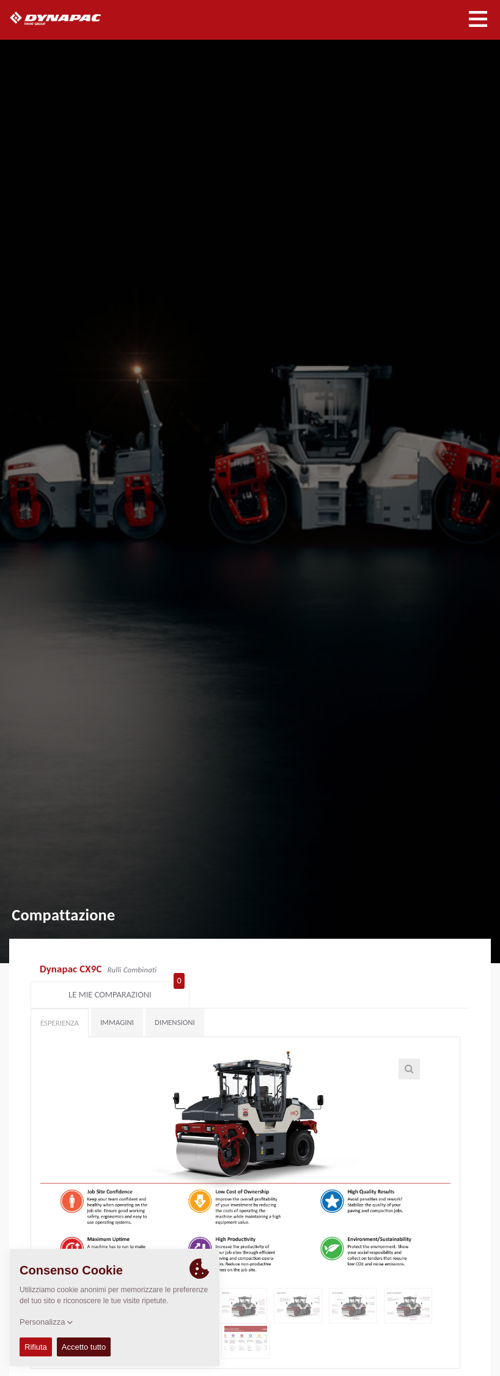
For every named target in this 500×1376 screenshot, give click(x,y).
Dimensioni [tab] (175, 1000)
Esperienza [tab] (59, 1001)
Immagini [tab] (117, 1000)
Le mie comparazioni (410, 970)
